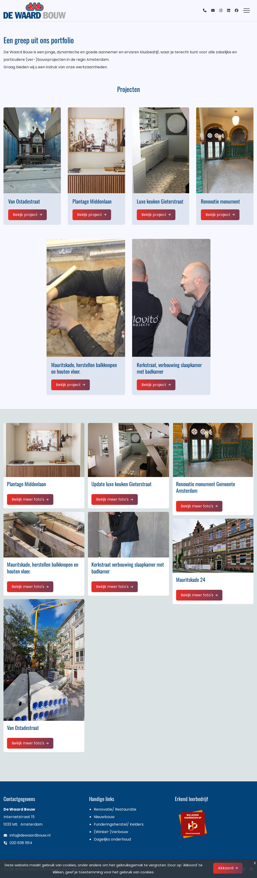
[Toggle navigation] (246, 10)
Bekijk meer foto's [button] (28, 499)
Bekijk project (25, 214)
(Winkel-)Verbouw (111, 831)
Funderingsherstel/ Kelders (119, 824)
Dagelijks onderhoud (112, 839)
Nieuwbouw (104, 817)
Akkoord (225, 868)
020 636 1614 (21, 842)
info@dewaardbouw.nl (30, 835)
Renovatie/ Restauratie (115, 809)
